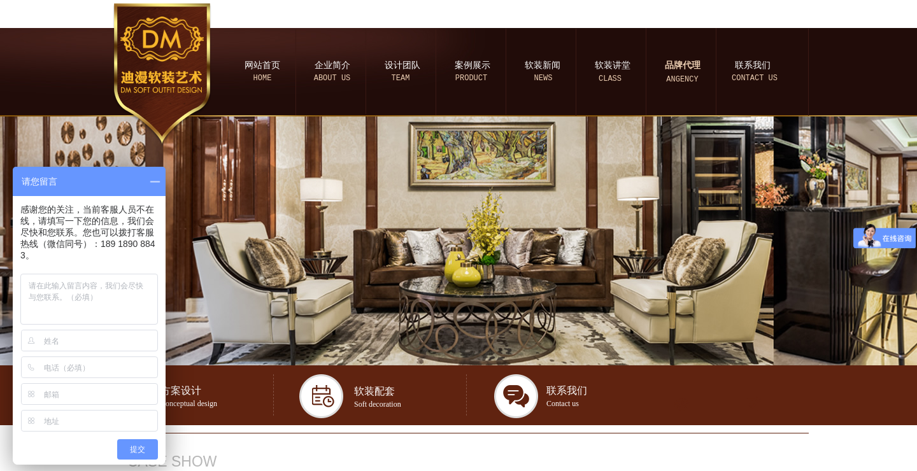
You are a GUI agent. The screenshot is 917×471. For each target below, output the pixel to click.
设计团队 (402, 65)
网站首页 (262, 65)
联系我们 (753, 65)
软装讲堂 (612, 65)
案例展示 (472, 65)
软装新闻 (542, 65)
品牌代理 (682, 65)
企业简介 (332, 65)
